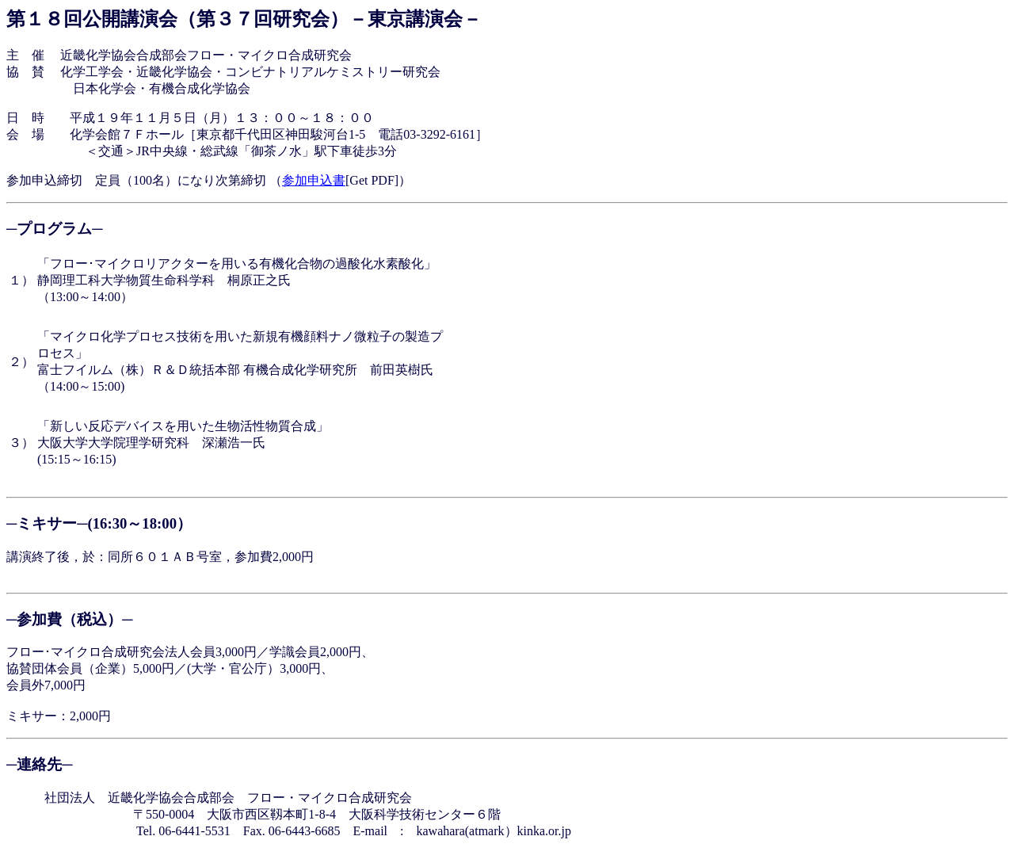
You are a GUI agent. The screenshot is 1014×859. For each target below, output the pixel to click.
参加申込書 (313, 180)
